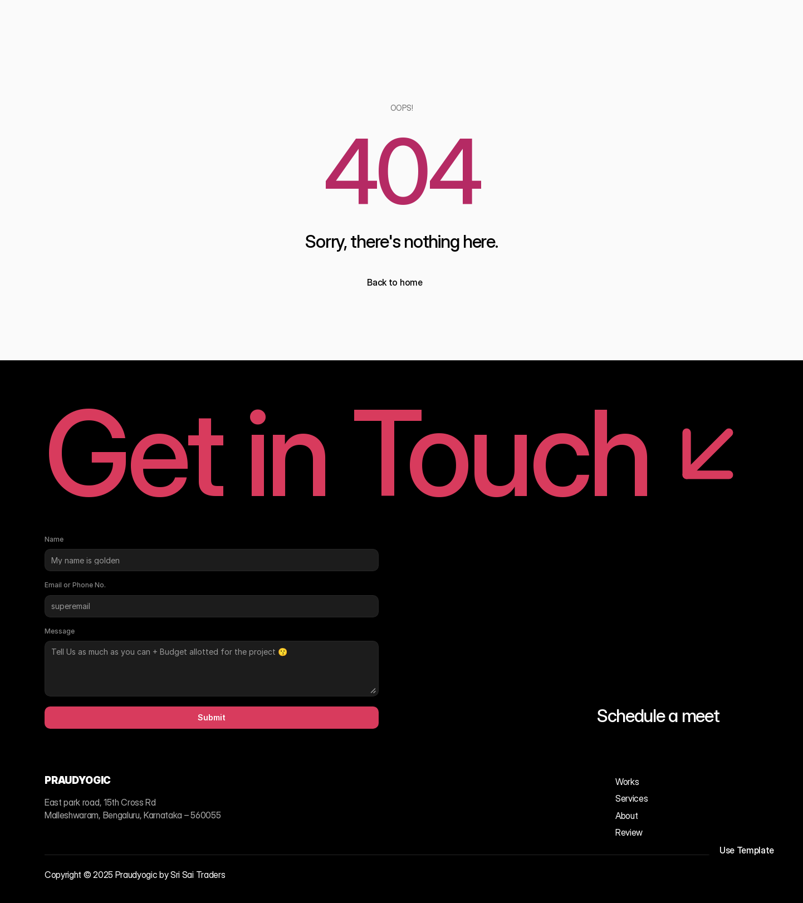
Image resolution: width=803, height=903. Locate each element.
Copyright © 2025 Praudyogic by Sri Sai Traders (135, 874)
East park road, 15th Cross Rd (100, 802)
